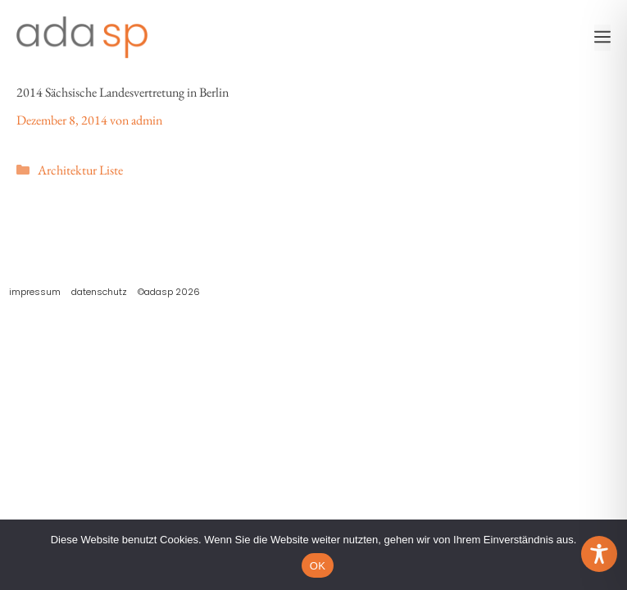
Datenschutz (99, 291)
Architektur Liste (80, 170)
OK (317, 566)
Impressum (35, 291)
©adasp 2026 (169, 291)
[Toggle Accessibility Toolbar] (599, 554)
